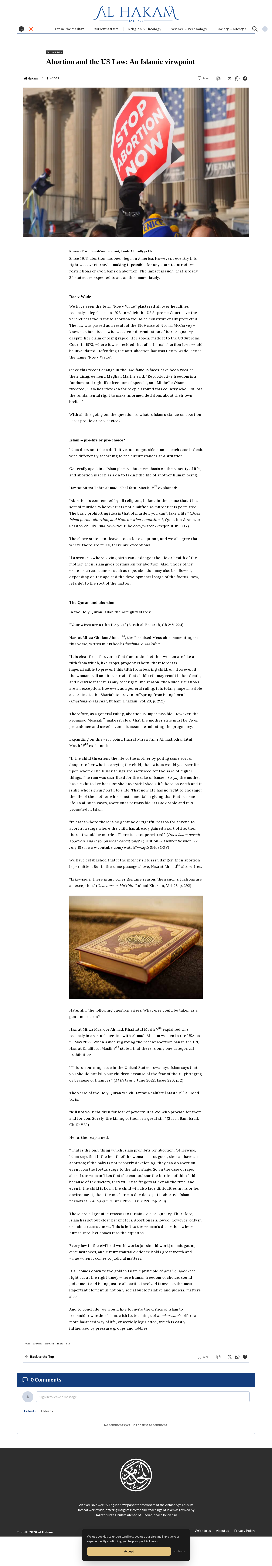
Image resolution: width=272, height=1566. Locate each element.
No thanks (179, 1551)
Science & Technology (189, 29)
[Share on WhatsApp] (237, 78)
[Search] (255, 29)
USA (68, 1344)
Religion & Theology (144, 29)
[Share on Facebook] (245, 78)
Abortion (37, 1344)
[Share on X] (230, 78)
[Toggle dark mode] (31, 29)
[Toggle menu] (21, 29)
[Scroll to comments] (218, 78)
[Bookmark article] (203, 78)
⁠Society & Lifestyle (231, 29)
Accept (129, 1551)
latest (30, 1411)
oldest (47, 1411)
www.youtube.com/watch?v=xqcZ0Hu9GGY (147, 526)
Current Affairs (106, 29)
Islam (60, 1344)
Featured (49, 1344)
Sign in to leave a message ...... (60, 1397)
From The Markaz (69, 29)
